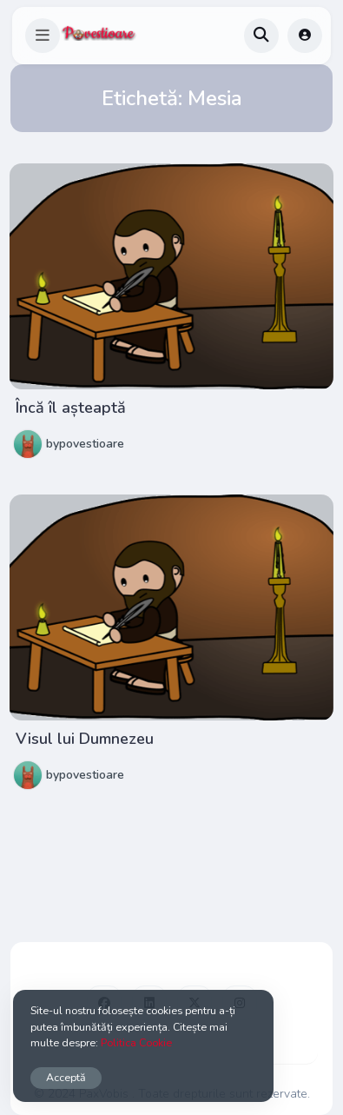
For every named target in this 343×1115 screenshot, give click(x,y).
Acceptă (66, 1077)
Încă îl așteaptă (71, 407)
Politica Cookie (136, 1042)
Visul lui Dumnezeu (85, 738)
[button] (42, 35)
